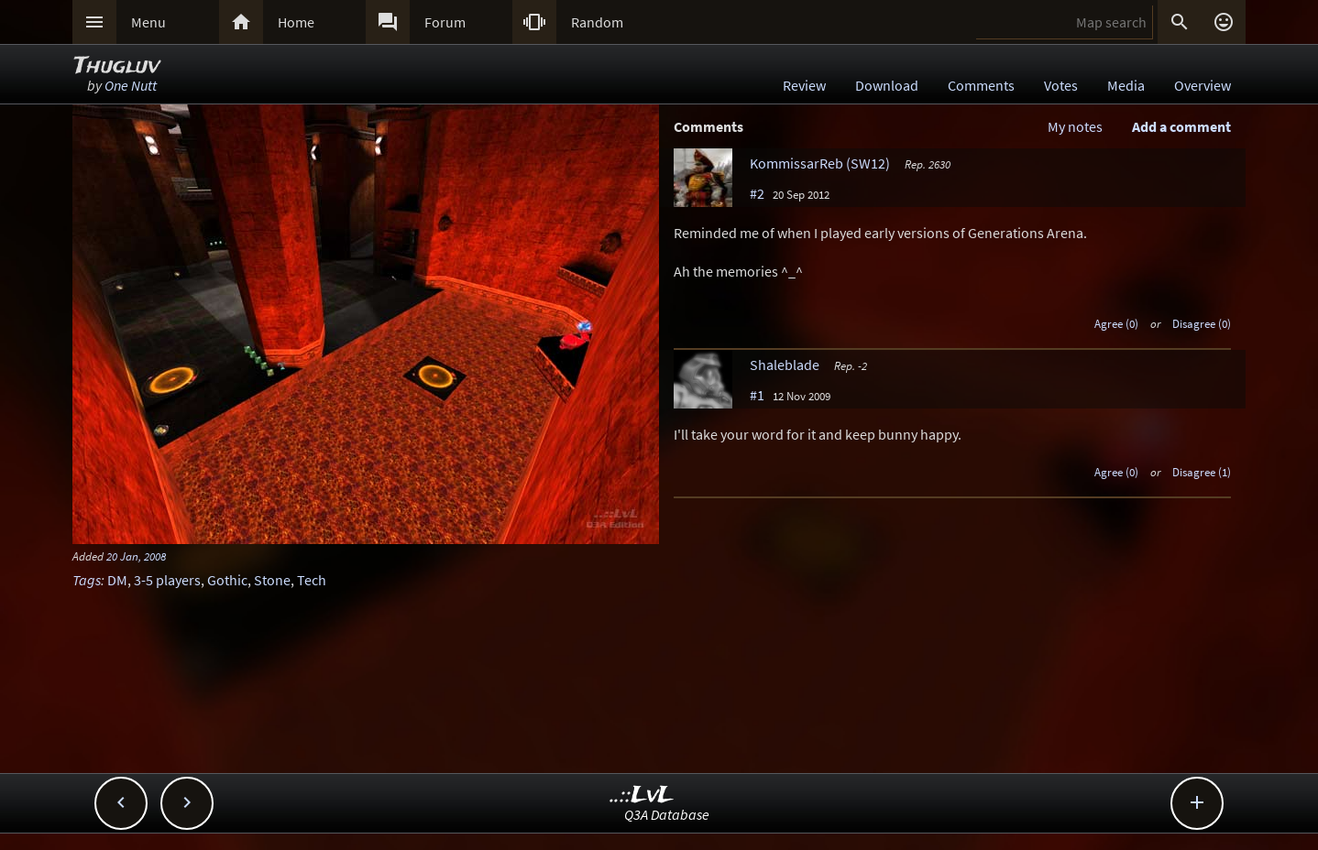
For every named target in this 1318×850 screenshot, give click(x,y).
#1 (757, 395)
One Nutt (130, 85)
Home (296, 22)
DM (117, 580)
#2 (757, 193)
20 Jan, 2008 (136, 556)
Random (597, 22)
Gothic (227, 580)
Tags (86, 580)
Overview (1202, 85)
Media (1126, 85)
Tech (311, 580)
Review (804, 85)
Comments (981, 85)
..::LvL (642, 795)
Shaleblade (784, 364)
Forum (445, 22)
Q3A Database (666, 814)
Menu (148, 22)
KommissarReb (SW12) (820, 163)
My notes (1075, 126)
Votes (1061, 85)
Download (886, 85)
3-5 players (167, 580)
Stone (272, 580)
